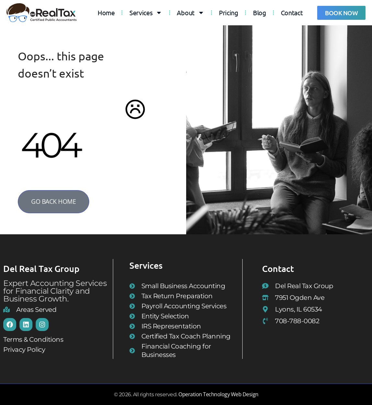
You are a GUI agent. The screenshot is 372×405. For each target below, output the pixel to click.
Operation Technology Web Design (218, 394)
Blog (259, 12)
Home (106, 12)
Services (145, 12)
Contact (292, 12)
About (190, 12)
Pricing (228, 12)
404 (50, 144)
